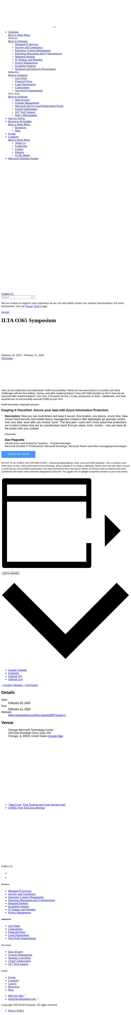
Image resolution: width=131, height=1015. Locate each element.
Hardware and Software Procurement (35, 68)
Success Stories (16, 118)
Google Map (55, 736)
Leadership (21, 146)
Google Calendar (17, 670)
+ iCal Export (30, 685)
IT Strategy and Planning (28, 59)
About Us (20, 142)
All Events (7, 358)
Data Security (22, 99)
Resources (20, 127)
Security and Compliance (29, 47)
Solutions (13, 31)
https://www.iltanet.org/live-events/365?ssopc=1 (37, 715)
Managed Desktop (25, 56)
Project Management (26, 62)
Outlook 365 (15, 676)
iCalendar (13, 673)
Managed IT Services (26, 44)
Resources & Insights (20, 121)
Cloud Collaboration (26, 109)
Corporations (22, 87)
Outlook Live (15, 679)
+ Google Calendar (12, 685)
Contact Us (7, 293)
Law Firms (21, 78)
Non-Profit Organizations (29, 90)
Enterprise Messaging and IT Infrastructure (38, 53)
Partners (19, 152)
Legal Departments (25, 84)
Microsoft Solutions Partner (23, 158)
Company (13, 136)
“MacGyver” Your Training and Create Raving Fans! (37, 804)
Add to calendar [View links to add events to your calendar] (11, 573)
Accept (5, 312)
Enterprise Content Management (32, 50)
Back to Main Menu (19, 35)
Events (12, 133)
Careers (19, 149)
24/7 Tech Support (25, 112)
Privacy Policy (16, 1010)
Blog (17, 130)
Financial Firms (23, 81)
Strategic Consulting (19, 957)
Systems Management (27, 102)
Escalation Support (25, 65)
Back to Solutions (18, 41)
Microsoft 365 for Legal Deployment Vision (39, 105)
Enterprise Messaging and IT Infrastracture (31, 900)
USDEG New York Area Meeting (26, 807)
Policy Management (26, 115)
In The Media (22, 155)
